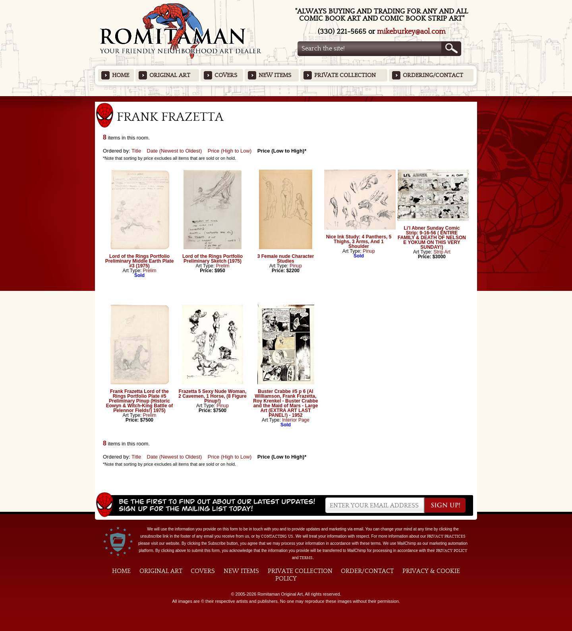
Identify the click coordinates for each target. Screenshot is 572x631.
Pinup (296, 266)
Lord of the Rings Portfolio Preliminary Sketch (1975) (212, 259)
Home (120, 75)
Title (136, 151)
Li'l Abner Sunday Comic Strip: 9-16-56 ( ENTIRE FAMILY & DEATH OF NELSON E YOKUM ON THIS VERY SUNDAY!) (432, 237)
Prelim (150, 270)
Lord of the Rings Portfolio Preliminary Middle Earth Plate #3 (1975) (139, 261)
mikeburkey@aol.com (411, 31)
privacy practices (446, 536)
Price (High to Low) (230, 151)
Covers (225, 75)
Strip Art (441, 252)
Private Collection (345, 75)
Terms (306, 558)
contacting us (277, 536)
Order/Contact (367, 571)
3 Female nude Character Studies (285, 259)
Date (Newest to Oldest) (174, 151)
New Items (275, 75)
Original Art (169, 75)
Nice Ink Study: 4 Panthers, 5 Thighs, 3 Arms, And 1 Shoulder (359, 241)
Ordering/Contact (433, 75)
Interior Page (295, 420)
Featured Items (286, 99)
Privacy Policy (451, 550)
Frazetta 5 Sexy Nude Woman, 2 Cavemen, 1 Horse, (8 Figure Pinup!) (212, 396)
